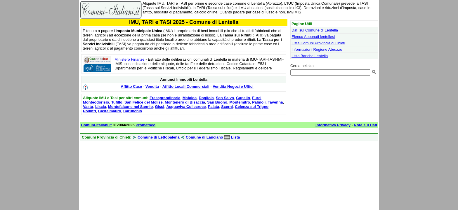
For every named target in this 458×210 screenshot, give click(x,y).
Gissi (159, 106)
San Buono (217, 102)
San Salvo (225, 98)
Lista (235, 137)
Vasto (88, 106)
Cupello (243, 98)
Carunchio (132, 111)
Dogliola (206, 98)
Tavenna (275, 102)
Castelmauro (109, 111)
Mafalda (190, 98)
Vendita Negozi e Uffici (233, 86)
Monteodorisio (96, 102)
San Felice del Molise (143, 102)
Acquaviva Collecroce (186, 106)
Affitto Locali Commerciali (185, 86)
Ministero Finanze (129, 59)
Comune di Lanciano (204, 137)
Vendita (152, 86)
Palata (213, 106)
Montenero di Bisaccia (185, 102)
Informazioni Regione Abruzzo (317, 49)
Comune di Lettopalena (159, 137)
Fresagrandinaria (165, 98)
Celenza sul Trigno (251, 106)
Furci (256, 98)
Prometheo (145, 125)
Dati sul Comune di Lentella (315, 30)
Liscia (100, 106)
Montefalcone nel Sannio (130, 106)
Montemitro (239, 102)
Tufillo (116, 102)
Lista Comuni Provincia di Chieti (318, 43)
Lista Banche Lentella (310, 56)
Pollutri (89, 111)
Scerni (227, 106)
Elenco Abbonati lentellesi (313, 36)
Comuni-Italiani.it (96, 125)
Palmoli (259, 102)
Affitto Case (131, 86)
